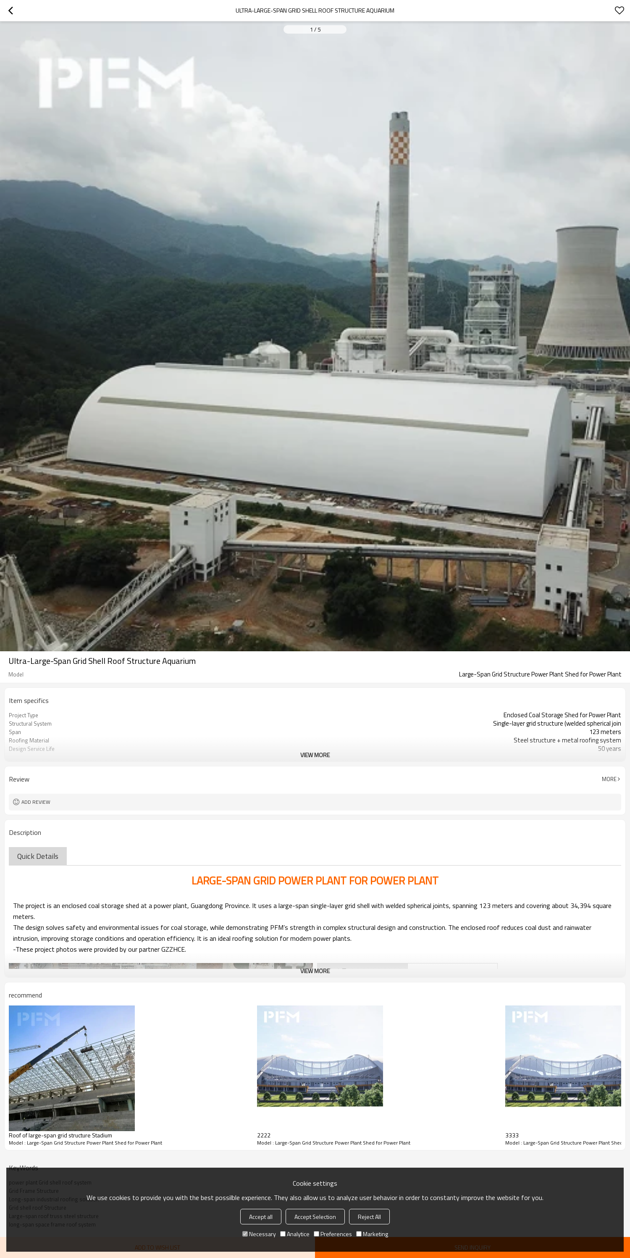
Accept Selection (315, 1216)
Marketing (372, 1233)
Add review (35, 802)
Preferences (333, 1233)
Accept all (261, 1216)
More (609, 779)
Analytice (295, 1233)
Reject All (369, 1216)
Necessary (259, 1233)
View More (315, 754)
